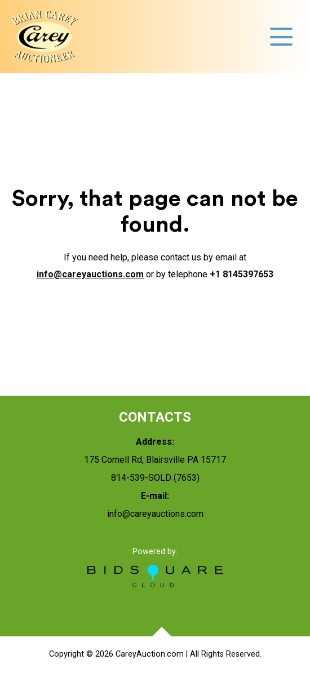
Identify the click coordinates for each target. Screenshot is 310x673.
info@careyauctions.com (90, 274)
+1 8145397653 (241, 274)
